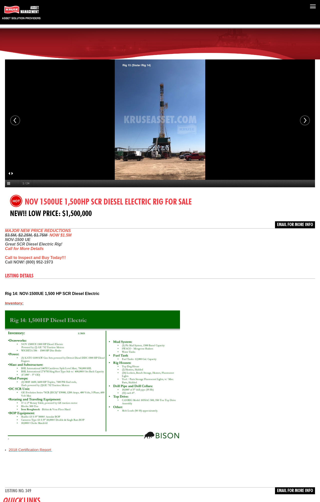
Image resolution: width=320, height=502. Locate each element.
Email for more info (295, 225)
